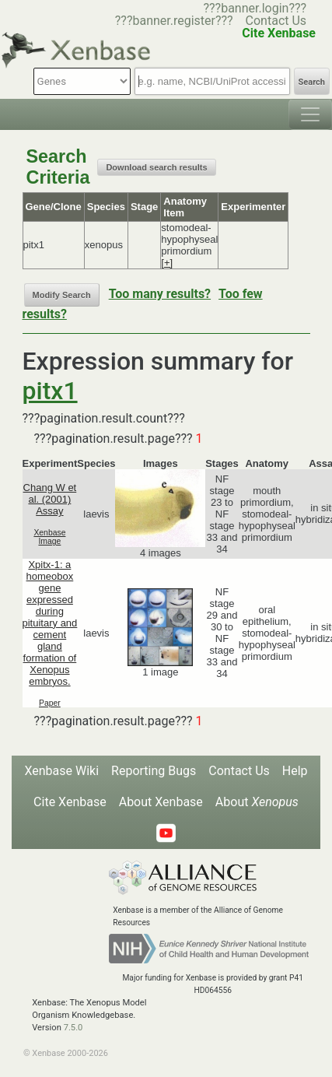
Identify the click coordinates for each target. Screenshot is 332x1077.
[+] (167, 262)
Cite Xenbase (70, 802)
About (257, 802)
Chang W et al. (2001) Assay (50, 499)
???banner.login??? (254, 8)
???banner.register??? (174, 20)
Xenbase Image (49, 537)
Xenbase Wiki (61, 770)
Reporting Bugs (153, 770)
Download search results (156, 167)
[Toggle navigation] (310, 114)
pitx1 (50, 390)
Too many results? (160, 293)
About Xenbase (161, 802)
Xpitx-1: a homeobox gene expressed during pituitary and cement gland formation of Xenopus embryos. (50, 623)
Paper (50, 703)
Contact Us (276, 20)
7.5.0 (73, 1028)
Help (295, 770)
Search (312, 82)
